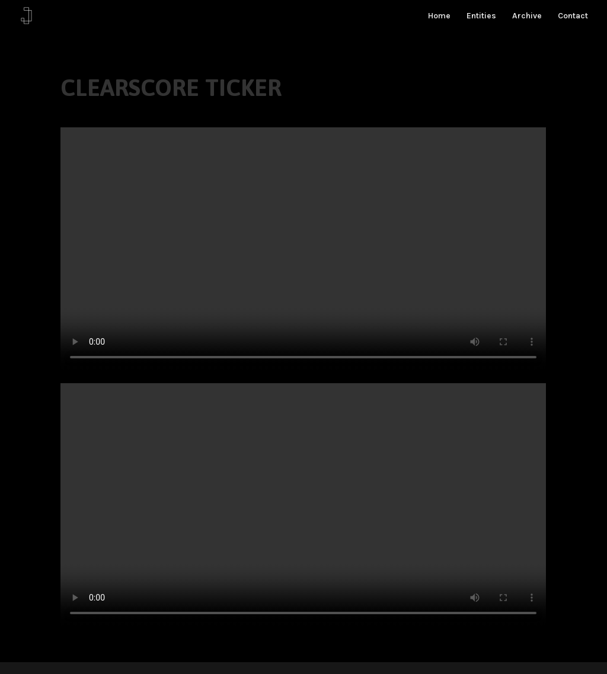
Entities (481, 16)
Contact (573, 16)
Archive (527, 16)
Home (439, 16)
